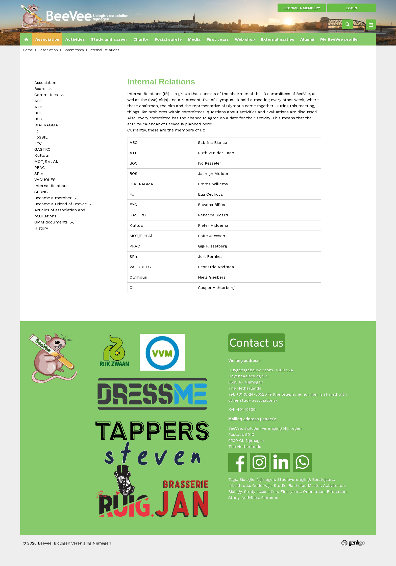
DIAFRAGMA (46, 125)
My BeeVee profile (339, 39)
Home (26, 39)
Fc (36, 131)
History (41, 228)
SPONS (41, 191)
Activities (371, 24)
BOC (38, 112)
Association (47, 39)
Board (40, 88)
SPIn (38, 173)
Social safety (168, 39)
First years (218, 39)
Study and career (109, 39)
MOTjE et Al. (46, 161)
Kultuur (42, 155)
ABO (38, 100)
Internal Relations (104, 50)
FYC (38, 143)
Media (194, 39)
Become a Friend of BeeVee (60, 203)
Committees (73, 50)
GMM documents (51, 222)
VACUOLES (45, 179)
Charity (140, 39)
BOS (38, 119)
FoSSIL (41, 137)
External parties (277, 39)
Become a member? (301, 8)
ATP (38, 106)
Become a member (53, 197)
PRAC (39, 167)
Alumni (307, 39)
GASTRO (42, 149)
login (351, 8)
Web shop (245, 39)
